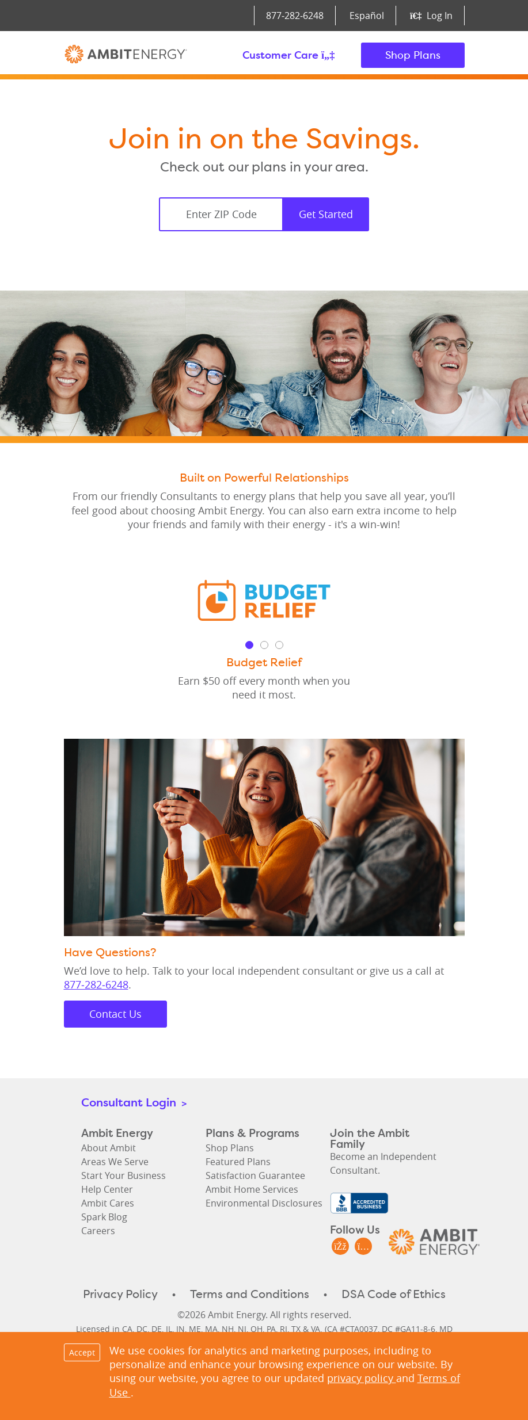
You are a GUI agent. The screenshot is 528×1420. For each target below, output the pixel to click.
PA (271, 1328)
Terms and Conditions (249, 1294)
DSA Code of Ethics (393, 1294)
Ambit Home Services (252, 1189)
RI (283, 1328)
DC (141, 1328)
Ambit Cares (107, 1203)
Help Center (107, 1189)
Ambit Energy (126, 55)
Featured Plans (238, 1161)
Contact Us (115, 1014)
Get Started (326, 214)
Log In (431, 15)
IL (169, 1328)
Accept (82, 1352)
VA (315, 1328)
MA (211, 1328)
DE (156, 1328)
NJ (242, 1328)
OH (256, 1328)
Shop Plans (412, 55)
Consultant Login (134, 1102)
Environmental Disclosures (264, 1203)
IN (180, 1328)
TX (296, 1328)
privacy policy (361, 1378)
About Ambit (108, 1147)
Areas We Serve (115, 1161)
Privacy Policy (120, 1294)
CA (127, 1328)
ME (195, 1328)
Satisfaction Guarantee (255, 1175)
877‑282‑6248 (295, 15)
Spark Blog (104, 1216)
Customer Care (288, 55)
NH (228, 1328)
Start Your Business (123, 1175)
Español (367, 15)
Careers (98, 1230)
